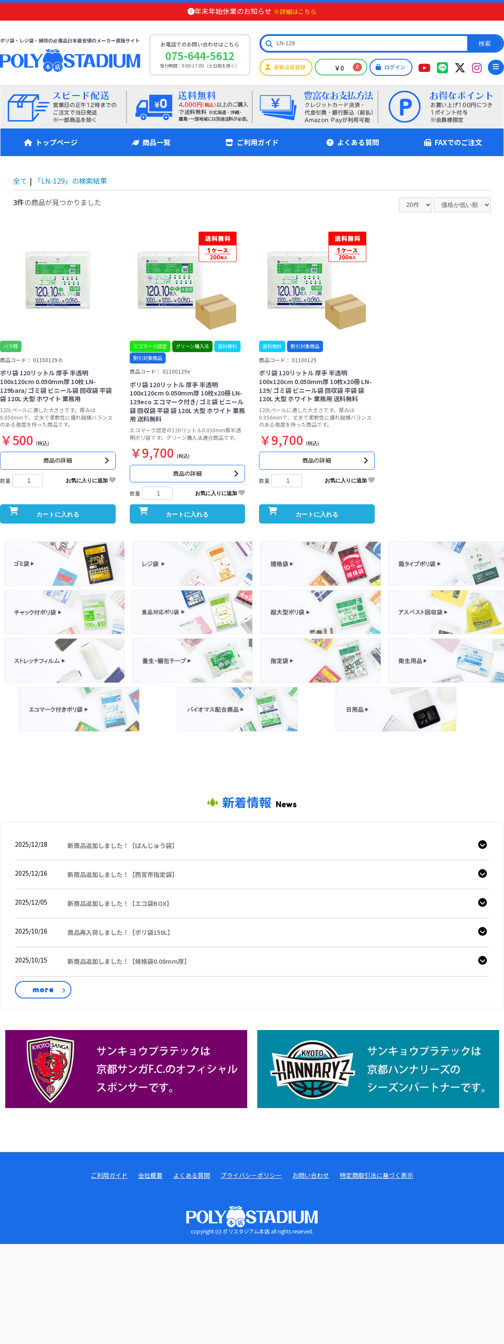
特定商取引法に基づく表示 (376, 1197)
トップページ (51, 142)
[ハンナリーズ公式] (378, 1089)
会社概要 (150, 1197)
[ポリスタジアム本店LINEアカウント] (442, 67)
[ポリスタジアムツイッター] (459, 67)
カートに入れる (57, 532)
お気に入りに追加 (91, 488)
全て (20, 180)
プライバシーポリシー (251, 1197)
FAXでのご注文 (453, 142)
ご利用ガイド (252, 142)
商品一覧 (151, 142)
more (43, 1010)
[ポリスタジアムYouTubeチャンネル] (424, 67)
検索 (485, 43)
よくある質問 (353, 142)
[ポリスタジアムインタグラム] (477, 67)
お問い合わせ (310, 1197)
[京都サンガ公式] (126, 1089)
